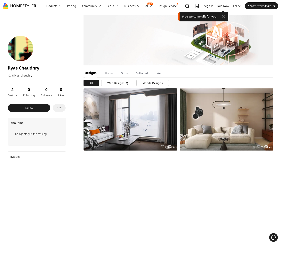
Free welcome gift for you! (199, 16)
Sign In (208, 6)
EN (237, 6)
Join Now (223, 6)
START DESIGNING (262, 6)
